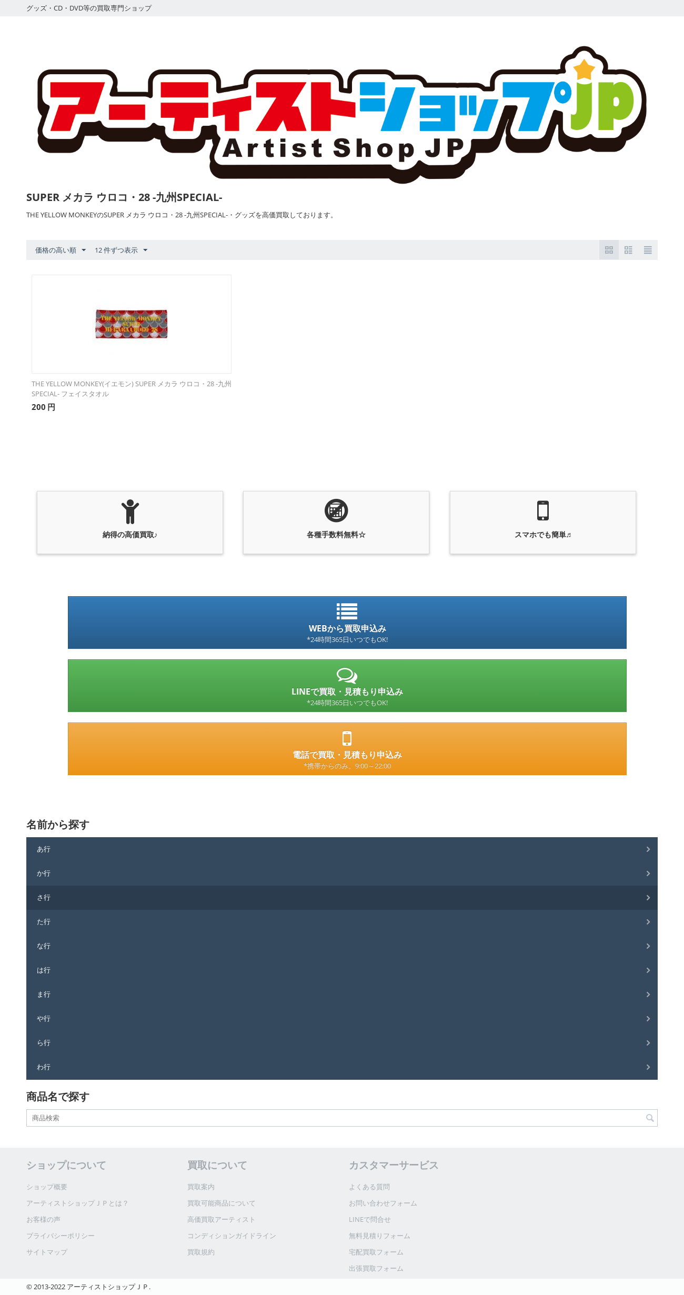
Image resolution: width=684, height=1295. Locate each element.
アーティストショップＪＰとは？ (77, 1203)
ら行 (44, 1042)
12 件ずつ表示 (121, 250)
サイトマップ (46, 1252)
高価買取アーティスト (221, 1219)
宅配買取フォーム (376, 1252)
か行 (44, 873)
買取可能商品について (221, 1203)
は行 (44, 970)
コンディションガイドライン (231, 1235)
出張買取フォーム (376, 1268)
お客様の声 (43, 1219)
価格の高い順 (60, 250)
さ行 (44, 897)
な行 (44, 945)
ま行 (44, 994)
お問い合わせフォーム (383, 1203)
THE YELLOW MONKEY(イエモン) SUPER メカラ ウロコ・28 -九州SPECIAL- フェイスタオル (132, 388)
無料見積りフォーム (379, 1235)
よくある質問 (369, 1186)
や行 (44, 1018)
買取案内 (201, 1186)
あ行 (44, 849)
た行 (44, 921)
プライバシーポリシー (60, 1235)
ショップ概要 (46, 1186)
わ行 (44, 1066)
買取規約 (201, 1252)
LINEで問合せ (370, 1219)
